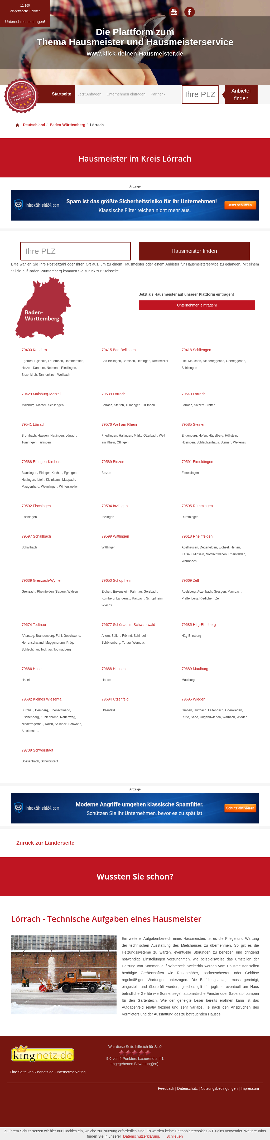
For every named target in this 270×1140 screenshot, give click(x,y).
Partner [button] (158, 94)
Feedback (166, 1088)
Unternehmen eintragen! (197, 305)
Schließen (174, 1136)
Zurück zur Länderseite (45, 843)
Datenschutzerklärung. (141, 1136)
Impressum (250, 1088)
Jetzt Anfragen (90, 94)
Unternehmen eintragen (126, 94)
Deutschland (30, 125)
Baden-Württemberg (67, 125)
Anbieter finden (241, 94)
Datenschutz (187, 1088)
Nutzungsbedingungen (219, 1088)
